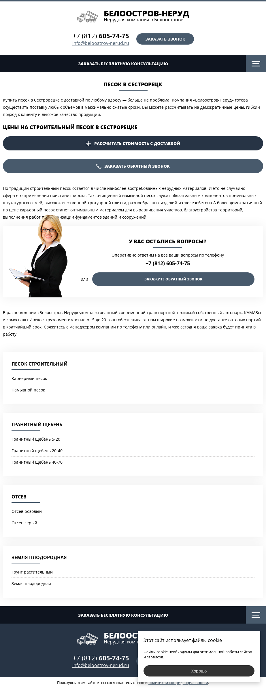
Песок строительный (39, 364)
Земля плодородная (39, 557)
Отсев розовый (27, 511)
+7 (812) (101, 35)
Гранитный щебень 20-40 (37, 450)
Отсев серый (24, 522)
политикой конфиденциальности (178, 682)
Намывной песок (28, 390)
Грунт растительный (32, 572)
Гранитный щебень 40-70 (37, 462)
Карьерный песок (29, 378)
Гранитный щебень (37, 424)
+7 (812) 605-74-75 (168, 263)
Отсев (19, 497)
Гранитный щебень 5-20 (36, 439)
